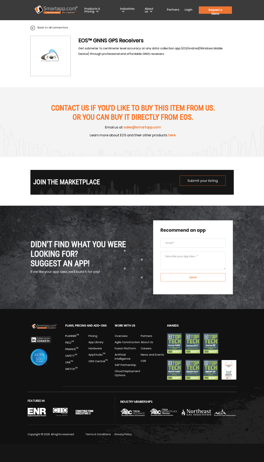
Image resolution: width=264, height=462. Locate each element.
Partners (173, 10)
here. (172, 135)
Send (193, 277)
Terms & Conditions (98, 434)
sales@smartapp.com (142, 127)
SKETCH (71, 369)
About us (149, 10)
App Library (95, 342)
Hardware (95, 348)
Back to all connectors (49, 27)
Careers (146, 348)
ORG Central (98, 361)
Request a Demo (215, 11)
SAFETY (71, 356)
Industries (127, 9)
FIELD (69, 342)
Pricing (92, 336)
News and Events (152, 354)
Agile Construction (127, 342)
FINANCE (71, 349)
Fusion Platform (125, 348)
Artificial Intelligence (122, 357)
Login (188, 10)
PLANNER (72, 336)
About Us (147, 342)
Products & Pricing (92, 10)
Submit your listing (202, 180)
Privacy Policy (123, 434)
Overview (121, 336)
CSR (143, 361)
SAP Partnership (125, 365)
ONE (69, 362)
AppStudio (96, 354)
